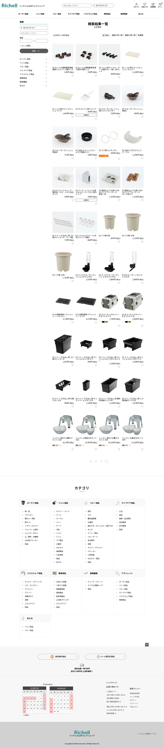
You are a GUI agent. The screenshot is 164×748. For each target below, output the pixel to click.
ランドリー (29, 589)
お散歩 (58, 544)
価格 (21, 38)
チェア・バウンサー (95, 547)
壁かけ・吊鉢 (30, 518)
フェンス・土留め (31, 529)
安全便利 (91, 540)
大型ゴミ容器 (61, 582)
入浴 (120, 511)
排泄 (120, 515)
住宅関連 (122, 522)
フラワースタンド (31, 526)
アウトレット (127, 573)
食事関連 (59, 551)
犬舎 (58, 529)
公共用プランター (31, 540)
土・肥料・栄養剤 (31, 537)
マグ (89, 515)
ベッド (58, 533)
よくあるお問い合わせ (115, 710)
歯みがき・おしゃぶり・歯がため (100, 526)
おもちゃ (59, 547)
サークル (59, 518)
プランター (29, 515)
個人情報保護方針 (114, 701)
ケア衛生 (59, 540)
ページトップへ (147, 645)
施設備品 (59, 592)
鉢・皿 (27, 511)
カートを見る (134, 697)
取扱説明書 (111, 713)
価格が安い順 (117, 35)
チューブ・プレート (95, 582)
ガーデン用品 (23, 14)
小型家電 (59, 555)
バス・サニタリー (31, 585)
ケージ (58, 515)
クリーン (28, 592)
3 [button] (101, 461)
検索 (117, 5)
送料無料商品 (58, 656)
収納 (89, 544)
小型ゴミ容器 (61, 585)
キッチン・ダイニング (33, 582)
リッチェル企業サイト (146, 733)
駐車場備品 (60, 596)
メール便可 (25, 45)
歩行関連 (122, 526)
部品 (26, 544)
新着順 (140, 35)
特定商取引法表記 (113, 698)
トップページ (111, 682)
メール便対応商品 (106, 656)
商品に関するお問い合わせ (117, 706)
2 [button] (96, 461)
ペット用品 (40, 14)
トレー (58, 522)
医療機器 (124, 14)
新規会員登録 (134, 693)
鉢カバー (28, 522)
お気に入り (134, 707)
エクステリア (30, 603)
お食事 (90, 522)
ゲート (58, 526)
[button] (106, 461)
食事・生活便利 (125, 518)
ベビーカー (92, 551)
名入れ (140, 14)
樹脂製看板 (60, 589)
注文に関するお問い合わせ (116, 695)
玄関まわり (29, 596)
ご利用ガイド (111, 691)
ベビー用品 (57, 14)
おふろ (90, 529)
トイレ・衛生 (93, 533)
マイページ (134, 703)
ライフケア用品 (74, 14)
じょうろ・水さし (31, 533)
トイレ (58, 537)
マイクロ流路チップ (95, 585)
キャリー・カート (63, 511)
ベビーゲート (93, 537)
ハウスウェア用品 (90, 14)
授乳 (89, 511)
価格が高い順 (130, 35)
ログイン (133, 700)
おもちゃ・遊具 (93, 558)
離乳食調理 (92, 518)
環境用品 (107, 14)
